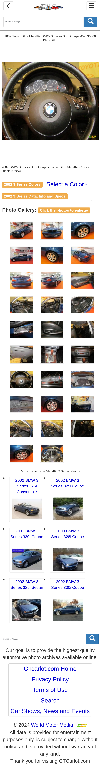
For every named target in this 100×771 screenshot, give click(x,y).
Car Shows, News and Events (50, 711)
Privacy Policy (50, 679)
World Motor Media (52, 725)
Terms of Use (50, 690)
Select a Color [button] (66, 184)
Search (50, 700)
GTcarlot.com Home (50, 668)
